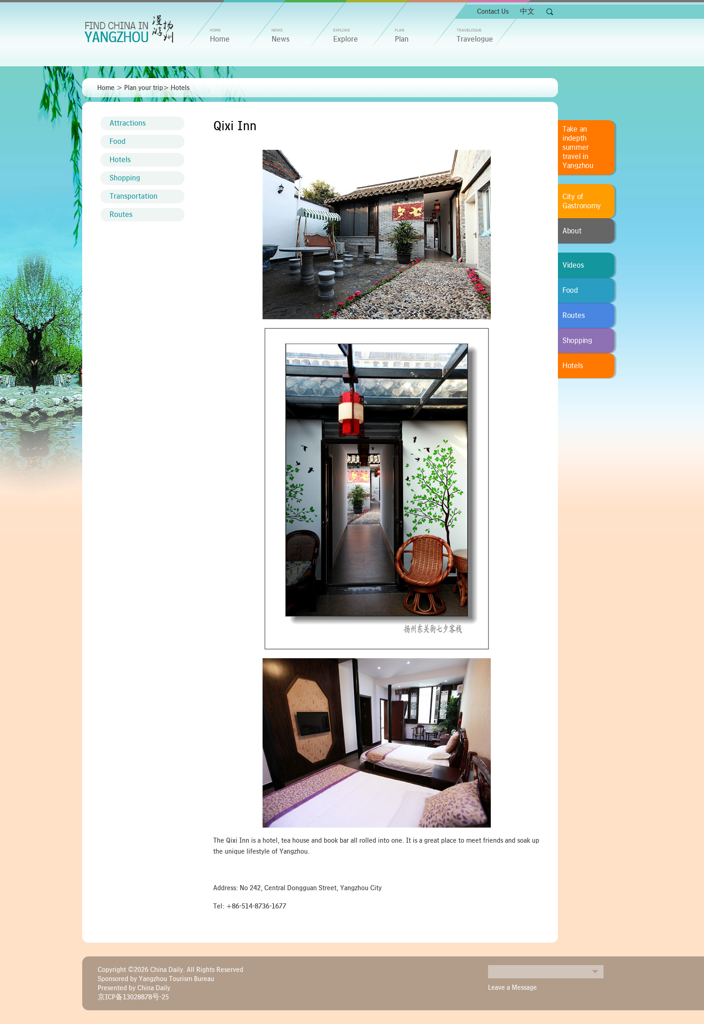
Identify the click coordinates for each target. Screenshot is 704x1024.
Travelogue (475, 39)
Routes (121, 215)
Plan (402, 39)
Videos (572, 265)
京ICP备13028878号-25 (133, 997)
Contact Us (493, 11)
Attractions (128, 123)
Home (106, 87)
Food (118, 141)
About (572, 231)
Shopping (125, 178)
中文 (527, 11)
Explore (345, 39)
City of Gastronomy (581, 201)
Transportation (134, 196)
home (220, 39)
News (280, 39)
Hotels (180, 87)
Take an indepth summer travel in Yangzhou (578, 147)
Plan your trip (143, 87)
